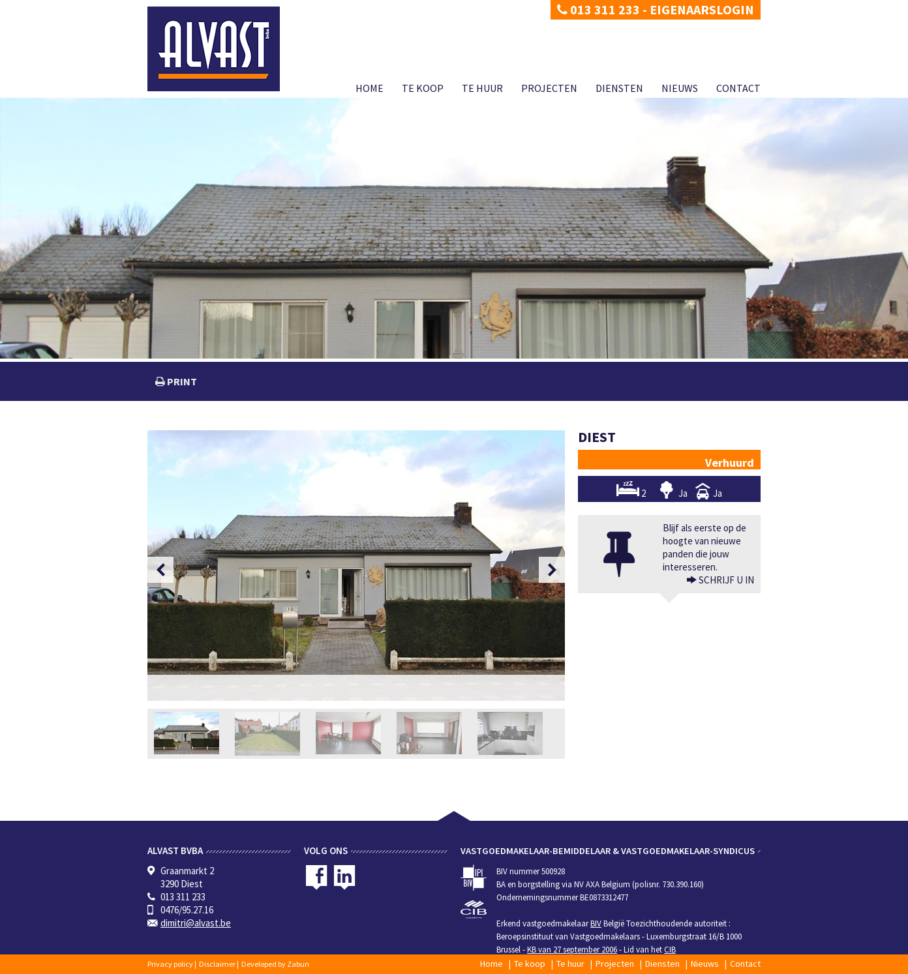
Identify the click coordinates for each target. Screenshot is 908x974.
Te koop (423, 88)
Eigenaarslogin (702, 9)
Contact (738, 88)
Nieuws (679, 88)
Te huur (482, 88)
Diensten (619, 88)
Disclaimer (217, 964)
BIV (595, 923)
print (181, 381)
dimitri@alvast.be (195, 923)
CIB (670, 949)
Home (370, 88)
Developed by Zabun (275, 964)
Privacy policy (170, 964)
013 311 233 (598, 9)
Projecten (549, 88)
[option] (356, 565)
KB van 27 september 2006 (572, 949)
